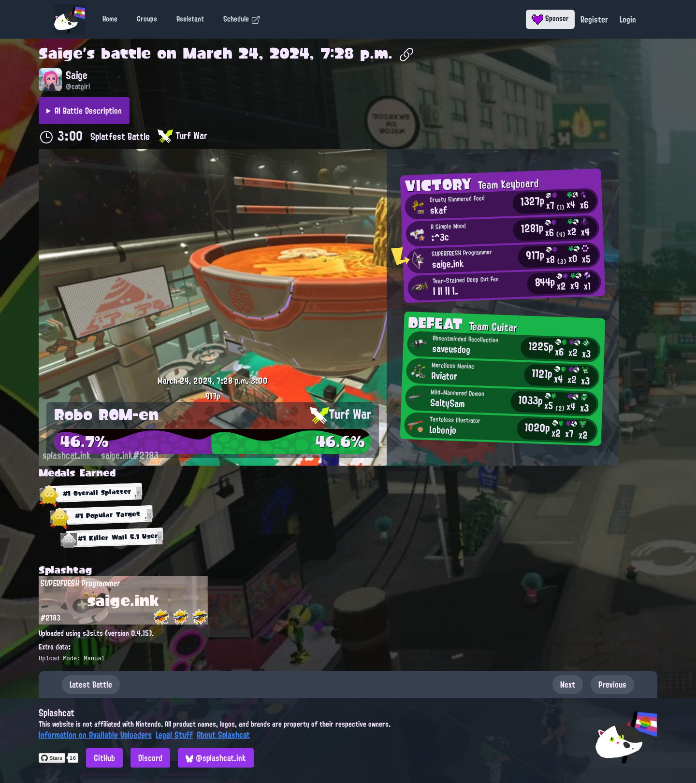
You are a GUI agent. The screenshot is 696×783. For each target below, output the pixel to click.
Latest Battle (91, 684)
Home (109, 19)
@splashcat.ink (216, 758)
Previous (612, 684)
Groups (147, 19)
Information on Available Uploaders (95, 734)
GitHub (104, 758)
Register (594, 19)
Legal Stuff (174, 734)
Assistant (190, 19)
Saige (61, 53)
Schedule (242, 19)
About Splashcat (223, 734)
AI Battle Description (88, 110)
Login (628, 19)
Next (567, 684)
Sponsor (550, 18)
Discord (150, 758)
